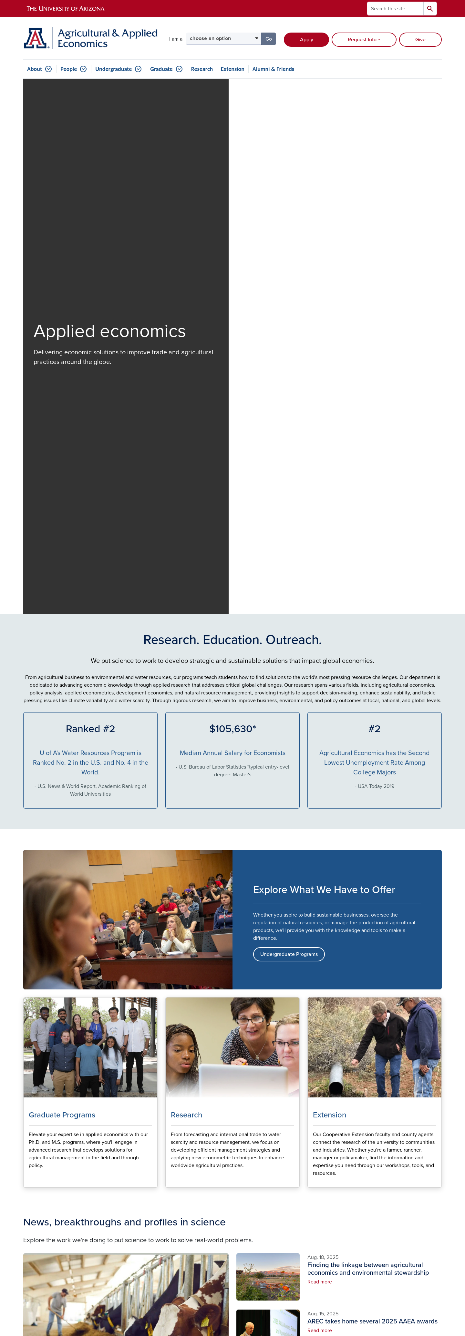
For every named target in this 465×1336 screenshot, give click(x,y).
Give (420, 39)
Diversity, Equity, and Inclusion (260, 1204)
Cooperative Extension (404, 1161)
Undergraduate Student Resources (263, 1159)
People (68, 69)
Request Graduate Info (232, 1029)
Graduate (161, 69)
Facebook (326, 1155)
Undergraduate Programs (289, 427)
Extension (232, 69)
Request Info (362, 39)
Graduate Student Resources (256, 1176)
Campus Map (251, 1190)
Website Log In (259, 1247)
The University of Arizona (284, 1312)
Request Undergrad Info (97, 1029)
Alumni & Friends (273, 69)
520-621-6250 (50, 1234)
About (34, 69)
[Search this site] (395, 8)
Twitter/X (325, 1166)
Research (202, 69)
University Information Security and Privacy (232, 1304)
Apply (306, 39)
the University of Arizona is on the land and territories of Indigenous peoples (173, 1270)
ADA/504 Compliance (214, 1247)
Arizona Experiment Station (409, 1172)
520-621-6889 (56, 1226)
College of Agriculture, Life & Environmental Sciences (408, 1147)
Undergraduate (113, 69)
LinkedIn (324, 1176)
